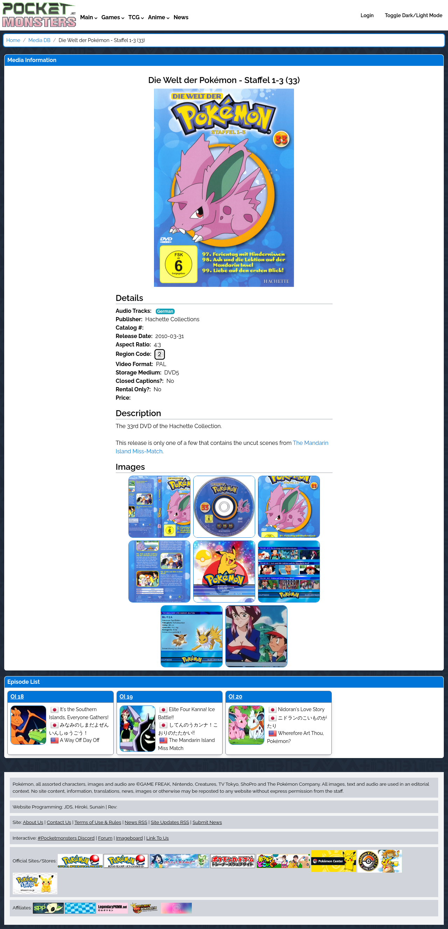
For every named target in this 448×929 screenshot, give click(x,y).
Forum (105, 838)
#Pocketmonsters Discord (66, 838)
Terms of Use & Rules (98, 822)
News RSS (136, 822)
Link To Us (157, 838)
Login (367, 15)
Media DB (39, 40)
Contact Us (59, 822)
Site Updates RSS (170, 822)
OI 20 (235, 696)
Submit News (207, 822)
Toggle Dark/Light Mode (413, 15)
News (181, 17)
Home (13, 40)
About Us (33, 822)
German (165, 311)
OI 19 (126, 696)
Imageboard (129, 838)
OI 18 (17, 696)
